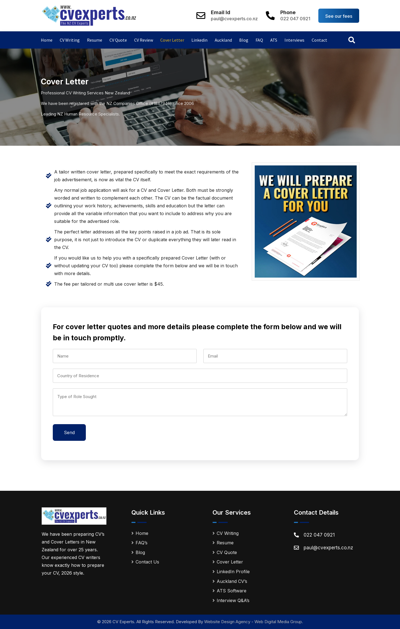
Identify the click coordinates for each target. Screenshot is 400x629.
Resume (94, 40)
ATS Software (231, 590)
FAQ (259, 40)
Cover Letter (172, 40)
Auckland (223, 40)
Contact (319, 40)
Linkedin (199, 40)
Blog (243, 40)
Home (46, 40)
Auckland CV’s (232, 581)
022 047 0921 (295, 18)
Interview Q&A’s (233, 600)
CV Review (143, 40)
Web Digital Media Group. (278, 621)
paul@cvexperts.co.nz (234, 18)
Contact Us (147, 562)
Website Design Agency (227, 621)
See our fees (338, 16)
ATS (273, 40)
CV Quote (118, 40)
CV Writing (70, 40)
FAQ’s (142, 542)
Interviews (294, 40)
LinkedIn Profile (233, 571)
